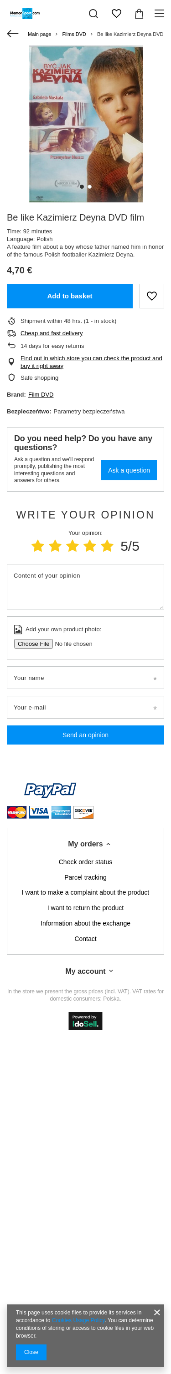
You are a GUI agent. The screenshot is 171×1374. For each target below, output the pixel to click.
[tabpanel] (85, 123)
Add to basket (69, 296)
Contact (85, 938)
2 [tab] (90, 187)
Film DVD (41, 394)
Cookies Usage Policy (78, 1320)
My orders (85, 844)
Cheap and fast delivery (52, 333)
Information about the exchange (85, 923)
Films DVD (74, 34)
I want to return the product (85, 907)
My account (85, 971)
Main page (39, 34)
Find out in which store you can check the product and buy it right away (91, 362)
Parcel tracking (85, 877)
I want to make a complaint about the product (85, 892)
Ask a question (129, 470)
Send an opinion (85, 735)
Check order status (86, 862)
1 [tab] (82, 187)
